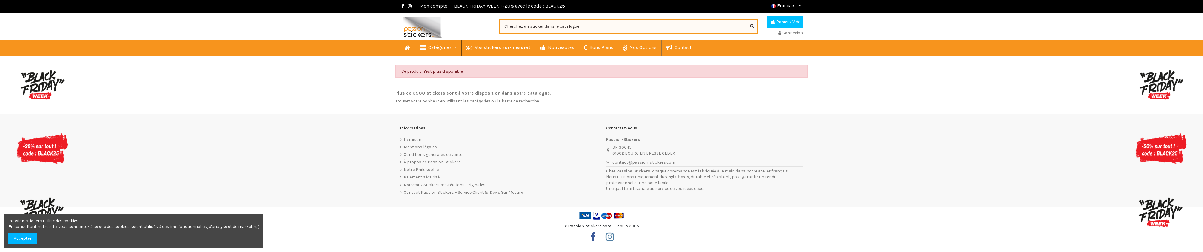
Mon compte (434, 6)
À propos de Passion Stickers (432, 162)
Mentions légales (420, 147)
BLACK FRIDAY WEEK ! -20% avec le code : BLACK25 (509, 6)
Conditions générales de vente (433, 154)
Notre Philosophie (421, 169)
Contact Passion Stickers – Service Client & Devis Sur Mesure (463, 192)
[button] (438, 48)
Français (787, 5)
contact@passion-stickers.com (643, 162)
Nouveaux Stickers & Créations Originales (444, 184)
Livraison (412, 139)
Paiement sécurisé (422, 177)
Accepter (23, 238)
